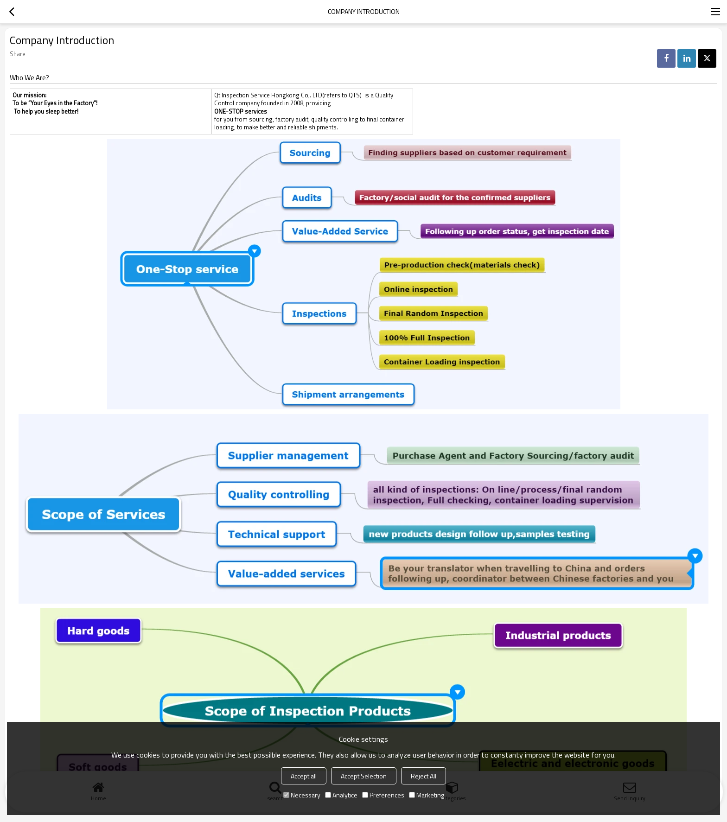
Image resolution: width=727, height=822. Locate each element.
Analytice (341, 795)
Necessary (301, 795)
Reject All (423, 776)
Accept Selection (364, 776)
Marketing (426, 795)
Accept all (304, 776)
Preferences (383, 795)
